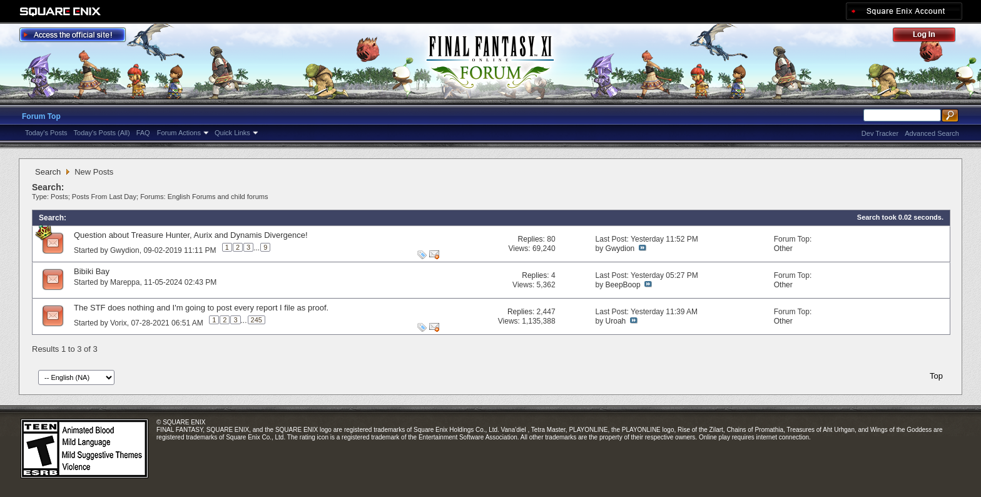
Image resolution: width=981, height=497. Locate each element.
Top (936, 376)
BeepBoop (623, 284)
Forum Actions (179, 132)
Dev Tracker (880, 133)
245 (256, 320)
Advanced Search (932, 133)
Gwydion (125, 250)
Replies (530, 239)
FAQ (143, 132)
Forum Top (41, 116)
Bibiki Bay (91, 271)
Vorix (118, 323)
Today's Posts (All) (102, 132)
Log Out (930, 36)
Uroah (616, 321)
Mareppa (125, 282)
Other (783, 248)
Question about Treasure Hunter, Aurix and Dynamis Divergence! (191, 235)
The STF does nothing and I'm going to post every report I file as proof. (201, 307)
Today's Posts (46, 132)
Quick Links (232, 132)
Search (48, 172)
